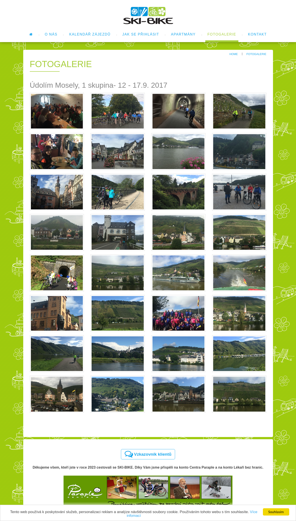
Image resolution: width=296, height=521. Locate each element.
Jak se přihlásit (140, 34)
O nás (51, 34)
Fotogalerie (221, 34)
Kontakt (257, 34)
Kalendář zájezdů (89, 34)
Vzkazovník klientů (148, 454)
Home (233, 54)
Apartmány (183, 34)
